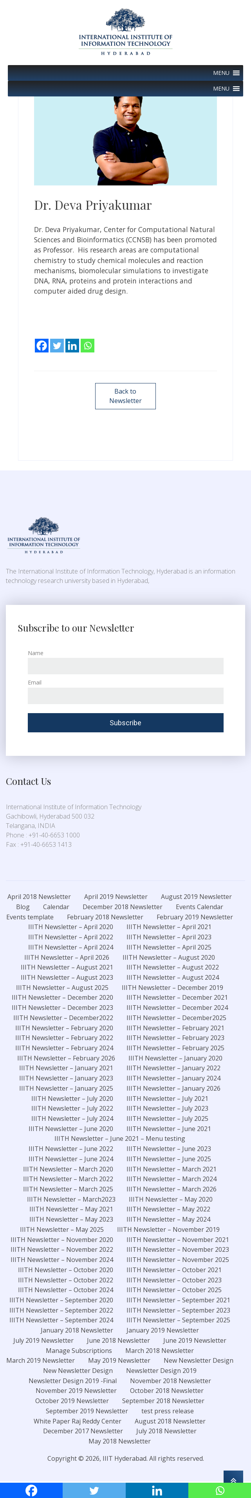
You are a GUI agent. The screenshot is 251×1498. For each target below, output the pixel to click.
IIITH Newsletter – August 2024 (172, 978)
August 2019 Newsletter (196, 897)
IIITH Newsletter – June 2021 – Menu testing (119, 1139)
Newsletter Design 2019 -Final (73, 1381)
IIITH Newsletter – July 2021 (167, 1099)
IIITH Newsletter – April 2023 (168, 937)
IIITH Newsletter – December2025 (176, 1018)
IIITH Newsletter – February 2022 (64, 1039)
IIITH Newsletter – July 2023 (167, 1109)
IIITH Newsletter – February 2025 (175, 1048)
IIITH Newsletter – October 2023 (174, 1280)
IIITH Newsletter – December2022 (63, 1018)
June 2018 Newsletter (118, 1341)
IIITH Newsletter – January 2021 (66, 1069)
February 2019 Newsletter (195, 917)
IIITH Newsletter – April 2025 (168, 948)
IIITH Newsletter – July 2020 (72, 1099)
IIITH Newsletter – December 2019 (172, 988)
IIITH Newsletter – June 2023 (168, 1149)
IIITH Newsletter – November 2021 (177, 1240)
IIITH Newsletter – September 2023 (178, 1311)
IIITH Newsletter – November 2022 (62, 1250)
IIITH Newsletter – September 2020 (61, 1300)
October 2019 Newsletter (72, 1401)
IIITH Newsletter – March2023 (71, 1200)
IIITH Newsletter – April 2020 (70, 928)
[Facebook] (42, 339)
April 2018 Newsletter (39, 897)
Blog (23, 907)
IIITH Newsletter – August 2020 (169, 958)
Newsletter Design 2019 (161, 1371)
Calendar (56, 907)
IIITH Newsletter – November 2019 (168, 1230)
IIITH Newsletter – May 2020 (171, 1200)
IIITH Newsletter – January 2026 (173, 1089)
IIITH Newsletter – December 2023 (62, 1008)
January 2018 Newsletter (77, 1331)
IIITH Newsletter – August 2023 (67, 978)
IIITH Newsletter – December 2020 (62, 998)
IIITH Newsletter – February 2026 (66, 1059)
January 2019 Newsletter (162, 1331)
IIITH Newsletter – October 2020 (65, 1270)
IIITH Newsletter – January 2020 (175, 1059)
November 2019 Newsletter (76, 1391)
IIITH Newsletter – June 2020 (71, 1129)
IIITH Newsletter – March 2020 (68, 1170)
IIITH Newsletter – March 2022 (68, 1180)
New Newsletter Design (198, 1361)
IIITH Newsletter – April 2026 (66, 958)
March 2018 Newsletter (159, 1351)
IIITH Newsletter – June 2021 (168, 1129)
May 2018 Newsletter (119, 1442)
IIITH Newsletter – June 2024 (71, 1159)
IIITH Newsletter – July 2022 (72, 1109)
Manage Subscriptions (79, 1351)
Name (35, 653)
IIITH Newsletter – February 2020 (64, 1028)
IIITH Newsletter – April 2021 (168, 928)
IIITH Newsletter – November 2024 (62, 1260)
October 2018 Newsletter (167, 1391)
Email (35, 683)
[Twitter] (57, 339)
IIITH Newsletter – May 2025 (62, 1230)
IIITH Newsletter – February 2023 (175, 1039)
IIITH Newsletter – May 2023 (71, 1220)
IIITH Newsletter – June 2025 (168, 1159)
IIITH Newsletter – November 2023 (177, 1250)
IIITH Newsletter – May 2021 (71, 1210)
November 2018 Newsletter (170, 1381)
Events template (30, 917)
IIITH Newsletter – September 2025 (178, 1321)
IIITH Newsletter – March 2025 (68, 1190)
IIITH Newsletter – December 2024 (177, 1008)
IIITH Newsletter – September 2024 (61, 1321)
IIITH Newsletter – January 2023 (66, 1079)
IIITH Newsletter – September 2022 (61, 1311)
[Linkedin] (72, 339)
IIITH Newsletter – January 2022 (173, 1069)
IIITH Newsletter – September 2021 (178, 1300)
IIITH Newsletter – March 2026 (171, 1190)
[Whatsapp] (87, 339)
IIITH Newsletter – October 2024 (65, 1291)
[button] (221, 73)
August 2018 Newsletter (170, 1422)
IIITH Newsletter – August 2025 (62, 988)
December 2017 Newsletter (83, 1432)
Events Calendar (199, 907)
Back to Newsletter (125, 397)
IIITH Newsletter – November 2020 (62, 1240)
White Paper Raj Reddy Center (77, 1422)
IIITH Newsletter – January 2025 (66, 1089)
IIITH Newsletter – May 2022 (168, 1210)
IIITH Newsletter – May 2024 (168, 1220)
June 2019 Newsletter (194, 1341)
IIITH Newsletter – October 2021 (174, 1270)
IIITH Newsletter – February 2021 (175, 1028)
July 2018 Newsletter (166, 1432)
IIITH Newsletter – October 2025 (174, 1291)
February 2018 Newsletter (105, 917)
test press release (167, 1411)
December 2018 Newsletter (123, 907)
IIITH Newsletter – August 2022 (172, 968)
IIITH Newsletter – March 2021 (171, 1170)
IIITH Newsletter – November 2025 (177, 1260)
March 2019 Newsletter (40, 1361)
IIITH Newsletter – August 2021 (67, 968)
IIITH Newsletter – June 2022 (71, 1149)
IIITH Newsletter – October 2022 (65, 1280)
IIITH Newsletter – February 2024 (64, 1048)
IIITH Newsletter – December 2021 (177, 998)
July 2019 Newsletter (43, 1341)
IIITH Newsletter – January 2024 (173, 1079)
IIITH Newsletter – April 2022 (70, 937)
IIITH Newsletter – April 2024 (70, 948)
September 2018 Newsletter (163, 1401)
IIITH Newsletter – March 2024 (171, 1180)
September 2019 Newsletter (87, 1411)
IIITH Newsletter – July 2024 (72, 1119)
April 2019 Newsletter (116, 897)
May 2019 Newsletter (119, 1361)
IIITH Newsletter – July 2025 (167, 1119)
